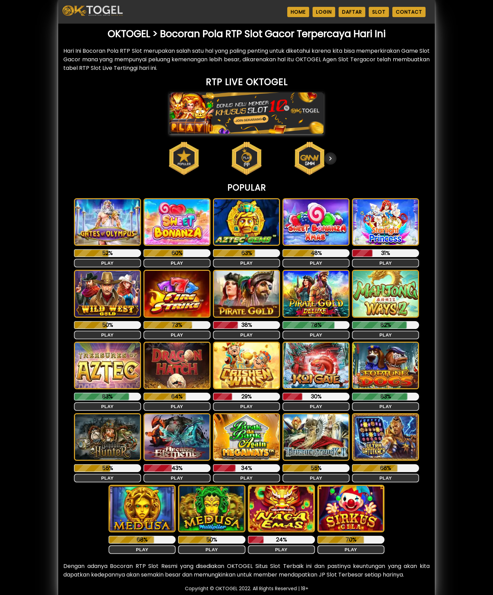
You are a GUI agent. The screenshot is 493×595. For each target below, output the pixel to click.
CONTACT (409, 12)
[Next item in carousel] (330, 158)
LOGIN (324, 12)
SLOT (378, 12)
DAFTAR (352, 12)
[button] (184, 158)
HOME (298, 12)
